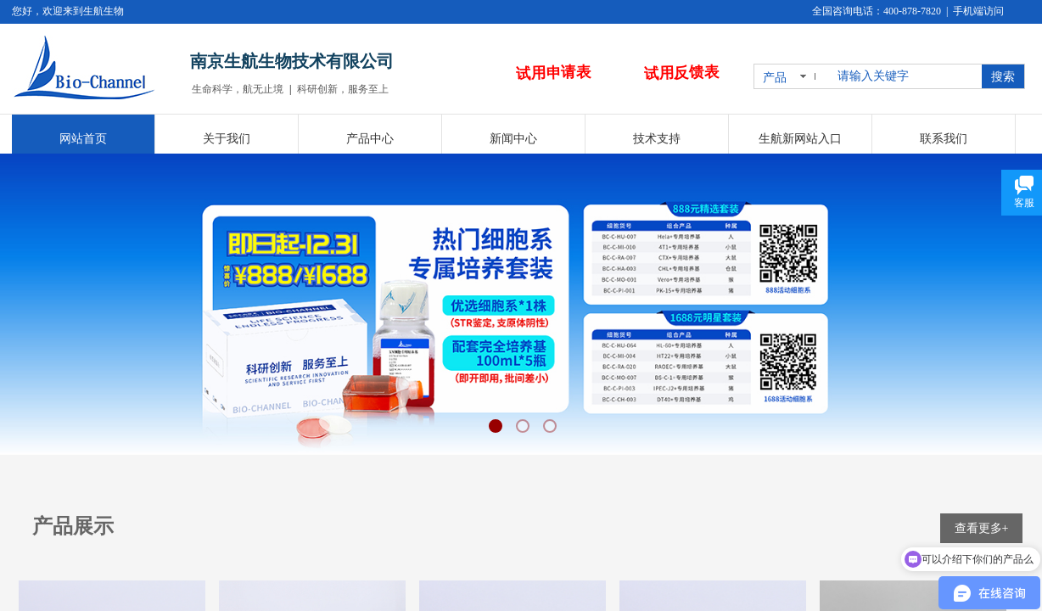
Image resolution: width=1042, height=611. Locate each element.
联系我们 (943, 138)
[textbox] (906, 76)
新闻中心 (513, 138)
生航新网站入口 (800, 138)
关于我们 (226, 138)
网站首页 (83, 138)
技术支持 (657, 138)
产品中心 (370, 138)
